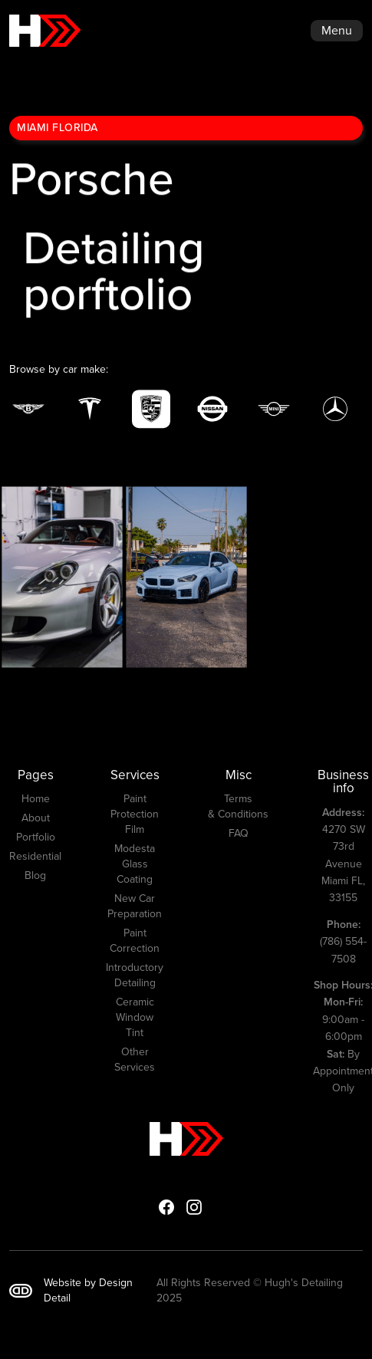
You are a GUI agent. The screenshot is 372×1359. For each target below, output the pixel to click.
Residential (35, 856)
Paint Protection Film (134, 814)
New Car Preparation (134, 906)
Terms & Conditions (238, 806)
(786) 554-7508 (343, 941)
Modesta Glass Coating (134, 864)
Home (35, 799)
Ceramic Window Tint (135, 1018)
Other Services (134, 1060)
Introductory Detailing (134, 975)
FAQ (239, 833)
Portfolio (35, 837)
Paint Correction (135, 941)
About (35, 818)
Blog (35, 876)
